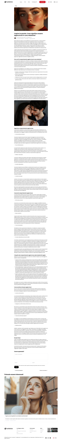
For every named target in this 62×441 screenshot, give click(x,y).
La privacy (42, 429)
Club (29, 1)
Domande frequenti (33, 430)
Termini (41, 430)
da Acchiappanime (24, 37)
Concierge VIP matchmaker (21, 430)
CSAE (41, 432)
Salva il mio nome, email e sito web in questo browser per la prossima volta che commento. (29, 365)
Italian (51, 1)
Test (25, 1)
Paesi (31, 432)
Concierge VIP (34, 1)
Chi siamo (31, 429)
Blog (17, 432)
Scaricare (42, 1)
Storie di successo (20, 433)
